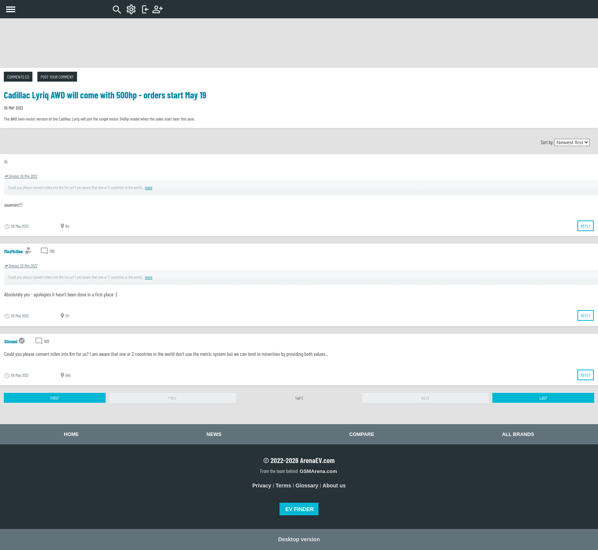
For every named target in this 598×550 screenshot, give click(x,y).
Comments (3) (18, 76)
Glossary (307, 485)
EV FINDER (299, 509)
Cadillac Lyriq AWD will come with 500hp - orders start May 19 (105, 94)
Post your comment (57, 76)
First (54, 397)
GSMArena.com (318, 471)
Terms (283, 485)
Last (543, 397)
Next (425, 397)
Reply (585, 225)
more (148, 187)
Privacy (262, 485)
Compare (361, 434)
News (214, 434)
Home (71, 434)
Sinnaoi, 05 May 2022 (20, 176)
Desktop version (299, 539)
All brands (518, 434)
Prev (173, 397)
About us (334, 485)
